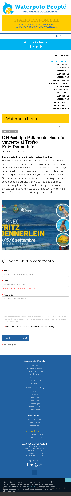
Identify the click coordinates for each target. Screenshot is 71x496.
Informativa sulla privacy (34, 437)
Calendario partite (34, 420)
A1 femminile (63, 70)
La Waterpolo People (34, 368)
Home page (34, 365)
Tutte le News (62, 55)
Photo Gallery (34, 398)
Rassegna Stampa (34, 380)
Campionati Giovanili (58, 83)
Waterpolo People (59, 61)
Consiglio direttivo (34, 374)
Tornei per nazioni (59, 89)
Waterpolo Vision (34, 377)
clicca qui (31, 487)
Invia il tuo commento (15, 338)
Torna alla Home (60, 127)
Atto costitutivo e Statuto (34, 371)
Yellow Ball (63, 64)
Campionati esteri (34, 426)
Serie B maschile (61, 80)
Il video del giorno (34, 404)
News (34, 392)
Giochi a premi (34, 410)
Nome (5, 271)
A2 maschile (63, 74)
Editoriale (34, 395)
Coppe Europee (62, 86)
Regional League (61, 92)
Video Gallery (34, 401)
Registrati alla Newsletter (34, 431)
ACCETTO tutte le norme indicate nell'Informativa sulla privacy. (30, 326)
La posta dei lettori (34, 407)
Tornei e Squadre (34, 423)
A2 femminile (63, 77)
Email (5, 281)
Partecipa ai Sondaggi (34, 434)
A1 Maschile (63, 67)
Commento (7, 295)
